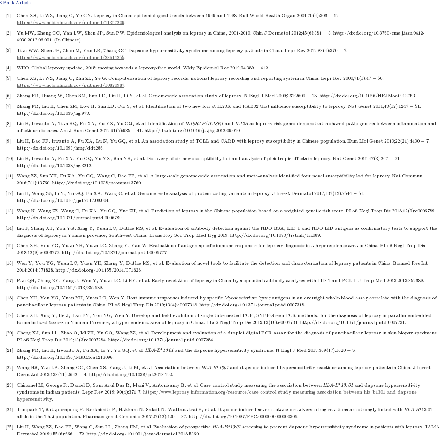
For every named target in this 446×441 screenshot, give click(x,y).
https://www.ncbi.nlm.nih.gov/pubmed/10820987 (70, 85)
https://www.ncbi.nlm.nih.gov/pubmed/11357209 (70, 22)
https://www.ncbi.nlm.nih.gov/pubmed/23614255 (70, 57)
